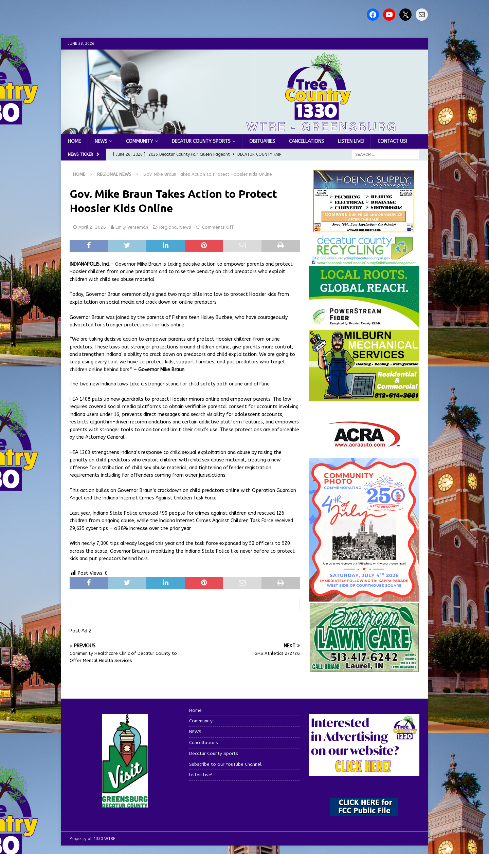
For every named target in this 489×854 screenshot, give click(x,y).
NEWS (101, 141)
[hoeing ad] (364, 229)
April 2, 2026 (92, 227)
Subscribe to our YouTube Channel (225, 764)
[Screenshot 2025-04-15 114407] (364, 668)
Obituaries (262, 141)
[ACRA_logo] (364, 444)
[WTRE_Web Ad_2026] (364, 325)
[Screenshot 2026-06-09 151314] (364, 261)
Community (139, 141)
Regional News (175, 227)
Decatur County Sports (201, 141)
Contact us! (392, 141)
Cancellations (306, 141)
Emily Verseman (131, 227)
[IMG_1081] (364, 397)
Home (74, 141)
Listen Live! (351, 141)
